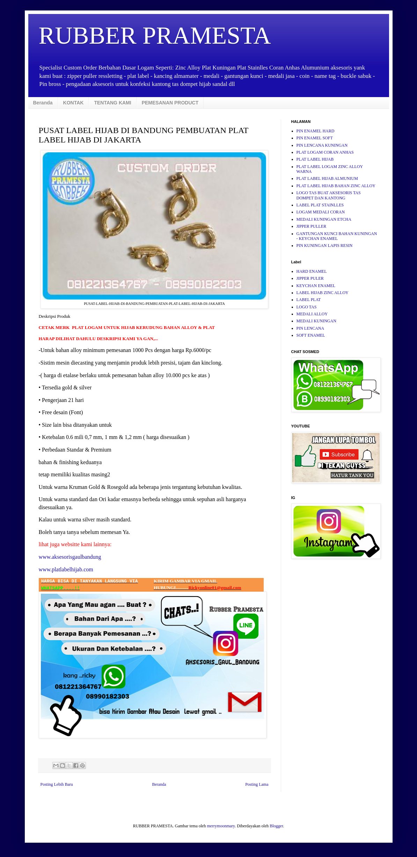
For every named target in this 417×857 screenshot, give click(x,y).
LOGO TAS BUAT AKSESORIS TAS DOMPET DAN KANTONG (329, 195)
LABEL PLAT (309, 299)
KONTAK (73, 102)
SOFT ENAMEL (311, 335)
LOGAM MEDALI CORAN (321, 212)
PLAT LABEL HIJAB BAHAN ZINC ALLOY (336, 185)
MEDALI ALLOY (312, 314)
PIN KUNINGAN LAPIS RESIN (325, 245)
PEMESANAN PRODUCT (170, 102)
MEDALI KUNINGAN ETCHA (324, 219)
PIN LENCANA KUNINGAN (322, 145)
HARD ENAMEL (312, 271)
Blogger (276, 825)
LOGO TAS (307, 307)
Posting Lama (256, 784)
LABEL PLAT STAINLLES (320, 205)
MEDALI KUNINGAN (316, 320)
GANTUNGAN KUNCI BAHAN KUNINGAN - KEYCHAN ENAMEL (337, 236)
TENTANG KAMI (112, 102)
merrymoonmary (221, 825)
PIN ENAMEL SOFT (315, 137)
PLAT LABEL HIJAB (315, 159)
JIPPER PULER (310, 278)
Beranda (43, 102)
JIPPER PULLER (312, 226)
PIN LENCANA (310, 328)
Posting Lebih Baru (57, 784)
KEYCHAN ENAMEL (316, 285)
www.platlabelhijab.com (66, 569)
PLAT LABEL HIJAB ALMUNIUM (327, 178)
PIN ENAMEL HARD (316, 131)
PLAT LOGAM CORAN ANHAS (325, 152)
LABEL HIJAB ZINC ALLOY (323, 292)
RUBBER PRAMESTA (155, 35)
